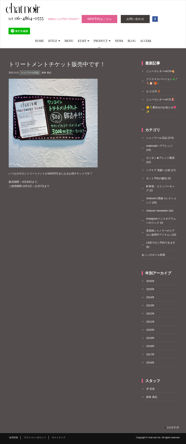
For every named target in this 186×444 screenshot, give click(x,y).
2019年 (150, 337)
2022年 (150, 313)
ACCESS (145, 41)
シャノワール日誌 (30, 72)
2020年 (150, 329)
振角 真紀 (46, 72)
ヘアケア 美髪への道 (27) (161, 170)
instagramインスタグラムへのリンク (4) (161, 220)
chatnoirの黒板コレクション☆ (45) (161, 200)
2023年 (150, 305)
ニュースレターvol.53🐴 (160, 71)
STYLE (54, 41)
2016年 (150, 362)
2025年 (150, 289)
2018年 (150, 346)
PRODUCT (102, 41)
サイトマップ (58, 437)
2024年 (150, 297)
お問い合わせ (135, 19)
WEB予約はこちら (99, 19)
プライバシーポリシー (35, 437)
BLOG (132, 41)
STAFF (83, 41)
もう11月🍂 (153, 91)
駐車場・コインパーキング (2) (160, 188)
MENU (68, 41)
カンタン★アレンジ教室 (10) (160, 159)
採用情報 (13, 437)
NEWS (119, 41)
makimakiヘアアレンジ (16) (159, 147)
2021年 (150, 321)
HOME (39, 41)
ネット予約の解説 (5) (158, 178)
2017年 (150, 354)
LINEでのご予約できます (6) (160, 244)
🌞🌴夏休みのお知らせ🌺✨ (161, 109)
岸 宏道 (150, 388)
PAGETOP (173, 427)
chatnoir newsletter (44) (159, 210)
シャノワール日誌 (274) (160, 137)
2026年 (150, 281)
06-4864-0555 (26, 18)
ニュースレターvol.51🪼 (160, 99)
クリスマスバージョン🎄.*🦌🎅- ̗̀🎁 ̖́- (161, 81)
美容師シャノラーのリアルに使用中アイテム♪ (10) (161, 232)
